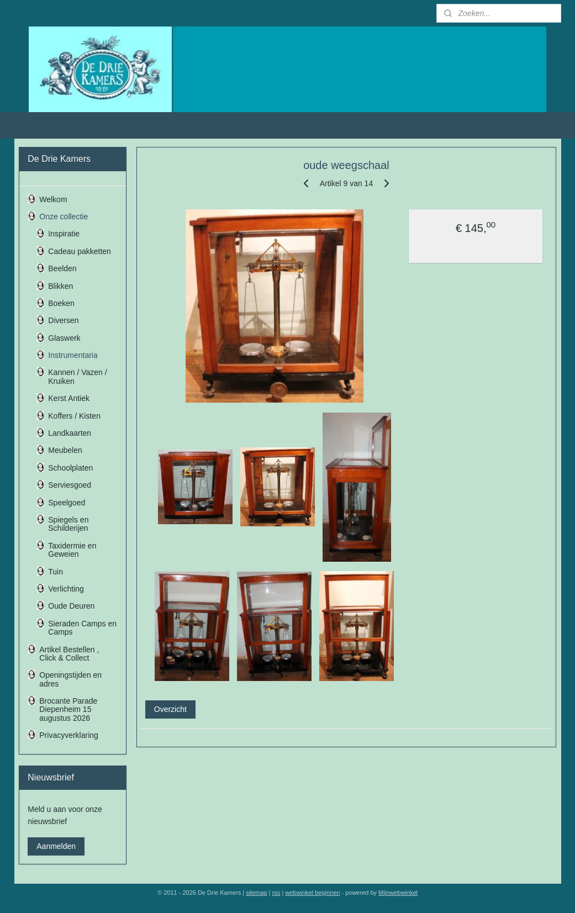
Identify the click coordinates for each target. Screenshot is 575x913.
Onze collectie (63, 216)
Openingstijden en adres (70, 679)
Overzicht (170, 709)
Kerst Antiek (68, 398)
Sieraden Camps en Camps (82, 627)
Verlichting (66, 588)
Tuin (55, 571)
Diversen (63, 320)
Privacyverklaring (68, 735)
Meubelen (65, 450)
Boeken (61, 303)
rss (276, 892)
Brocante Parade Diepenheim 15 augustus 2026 (68, 709)
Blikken (60, 286)
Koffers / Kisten (74, 415)
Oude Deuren (71, 605)
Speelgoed (66, 502)
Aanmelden (56, 846)
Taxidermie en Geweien (72, 549)
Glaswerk (64, 338)
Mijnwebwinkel (398, 892)
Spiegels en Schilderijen (68, 523)
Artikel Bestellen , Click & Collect (69, 653)
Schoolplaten (70, 467)
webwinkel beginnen (312, 892)
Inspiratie (64, 233)
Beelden (62, 268)
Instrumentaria (72, 355)
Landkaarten (69, 433)
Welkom (53, 199)
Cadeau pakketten (79, 251)
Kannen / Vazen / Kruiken (77, 376)
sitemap (256, 892)
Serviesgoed (69, 485)
